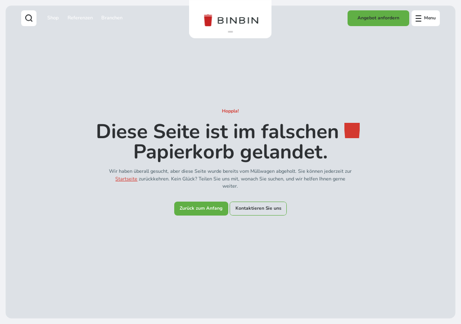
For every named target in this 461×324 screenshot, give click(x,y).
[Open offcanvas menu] (425, 18)
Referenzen (80, 17)
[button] (230, 32)
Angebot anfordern (378, 18)
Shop (53, 17)
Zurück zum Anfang (201, 208)
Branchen (111, 17)
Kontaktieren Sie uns (258, 208)
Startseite (126, 179)
